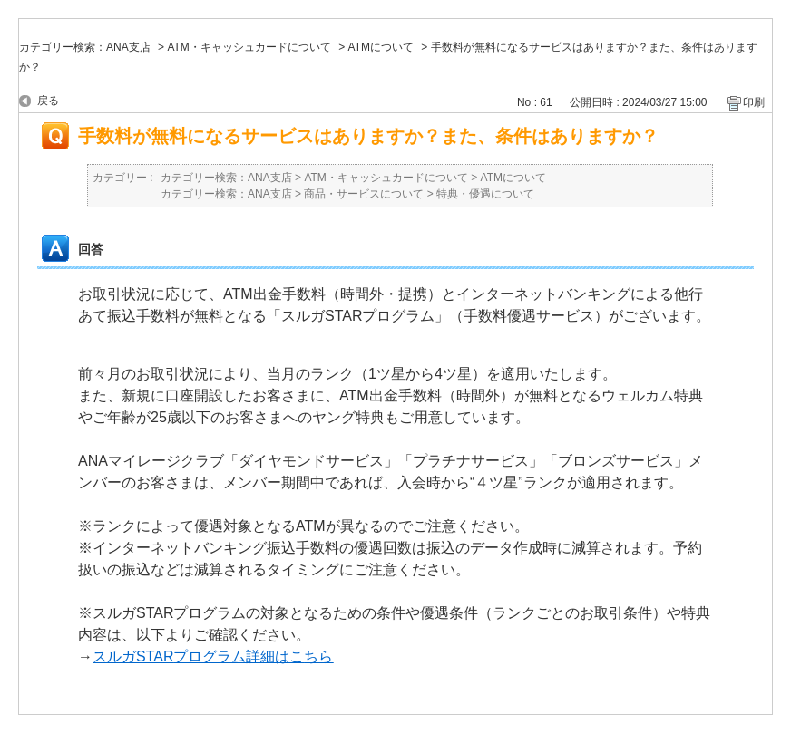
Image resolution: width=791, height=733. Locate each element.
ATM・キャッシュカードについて (248, 47)
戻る (48, 100)
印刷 (754, 102)
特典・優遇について (485, 194)
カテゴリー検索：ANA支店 (85, 47)
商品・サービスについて (364, 194)
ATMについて (381, 47)
